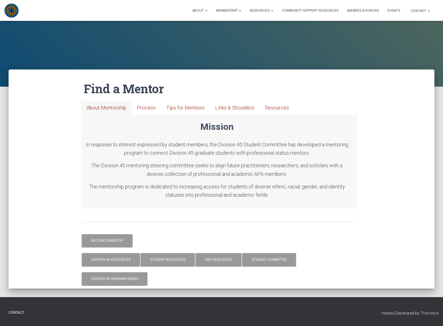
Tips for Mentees (195, 108)
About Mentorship (116, 108)
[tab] (116, 107)
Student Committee (278, 260)
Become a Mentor (117, 240)
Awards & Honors (363, 11)
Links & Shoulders (244, 108)
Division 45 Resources (120, 260)
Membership (228, 11)
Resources (261, 11)
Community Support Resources (310, 11)
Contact (420, 11)
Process (155, 108)
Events (394, 11)
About (199, 11)
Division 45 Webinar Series (124, 279)
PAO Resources (228, 260)
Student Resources (177, 260)
